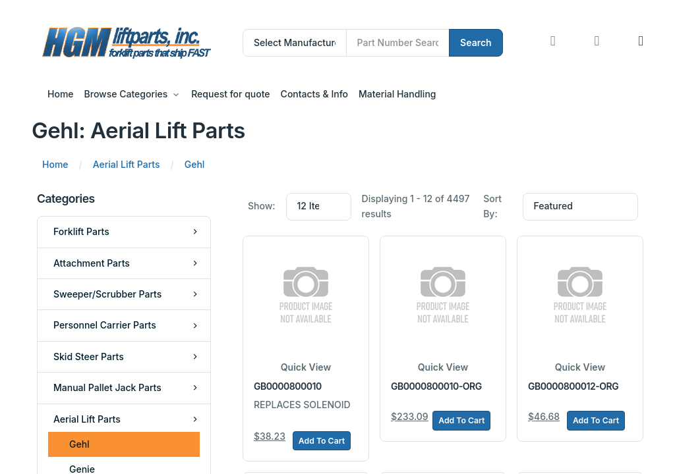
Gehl (79, 444)
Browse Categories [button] (126, 93)
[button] (640, 42)
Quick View (306, 367)
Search (476, 42)
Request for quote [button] (230, 93)
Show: (262, 205)
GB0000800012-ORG (573, 386)
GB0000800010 (288, 386)
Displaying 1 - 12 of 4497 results (416, 206)
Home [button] (60, 93)
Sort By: (492, 206)
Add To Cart (322, 441)
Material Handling (397, 93)
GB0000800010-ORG (436, 386)
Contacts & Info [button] (314, 93)
